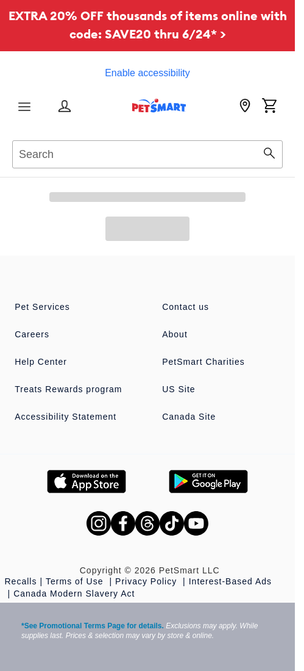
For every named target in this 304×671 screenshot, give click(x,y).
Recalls (21, 581)
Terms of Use (76, 581)
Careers (32, 334)
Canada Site (189, 417)
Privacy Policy (147, 581)
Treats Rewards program (68, 389)
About (175, 334)
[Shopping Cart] (269, 106)
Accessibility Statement (65, 417)
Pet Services (42, 307)
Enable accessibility (147, 73)
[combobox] (147, 152)
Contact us (185, 307)
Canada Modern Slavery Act (74, 593)
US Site (178, 389)
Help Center (41, 362)
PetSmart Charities (203, 362)
